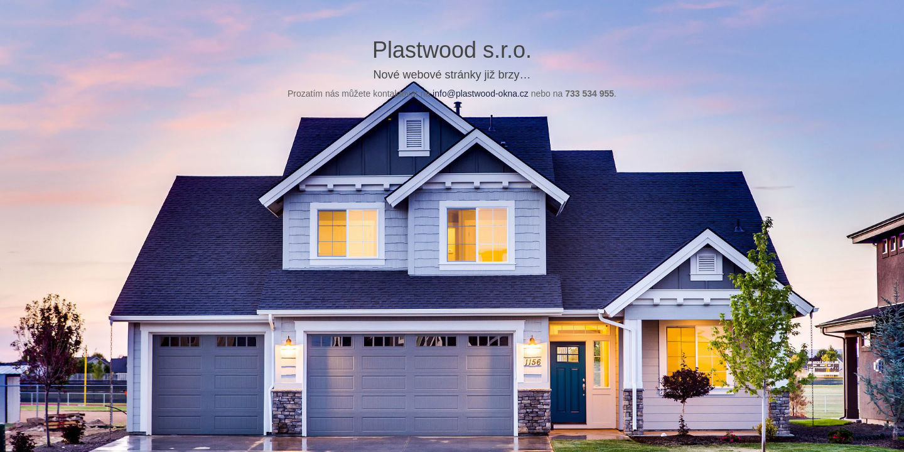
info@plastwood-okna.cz (481, 94)
